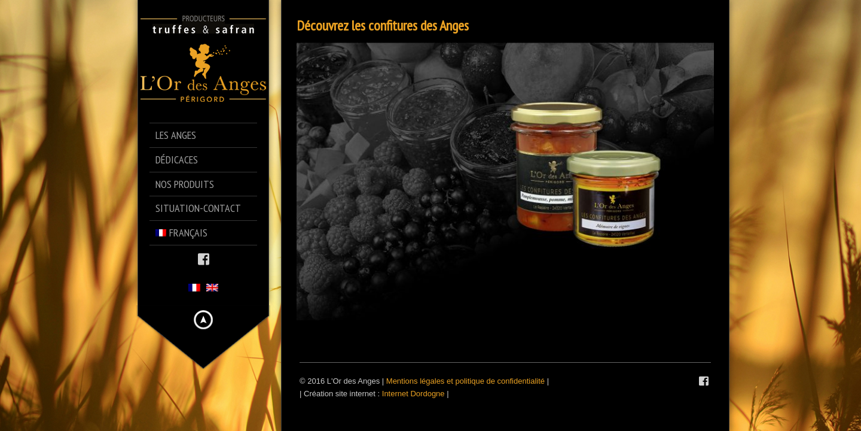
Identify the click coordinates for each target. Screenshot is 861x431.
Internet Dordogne (413, 393)
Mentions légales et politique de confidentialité (465, 381)
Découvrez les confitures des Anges (383, 25)
